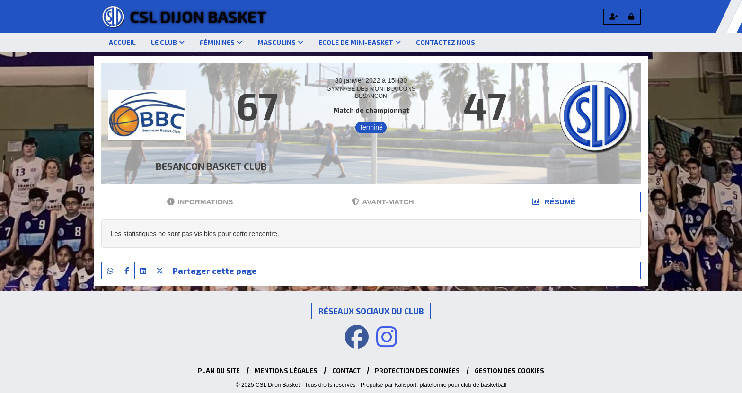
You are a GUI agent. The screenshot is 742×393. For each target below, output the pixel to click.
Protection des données (417, 371)
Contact (346, 371)
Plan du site (219, 371)
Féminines (221, 42)
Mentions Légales (286, 371)
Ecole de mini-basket (359, 42)
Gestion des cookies (509, 371)
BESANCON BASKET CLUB (211, 166)
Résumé (553, 202)
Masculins (280, 42)
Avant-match (383, 202)
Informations (200, 202)
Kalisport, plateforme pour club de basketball (450, 385)
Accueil (122, 42)
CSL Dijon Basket (198, 16)
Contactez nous (445, 42)
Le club (168, 42)
